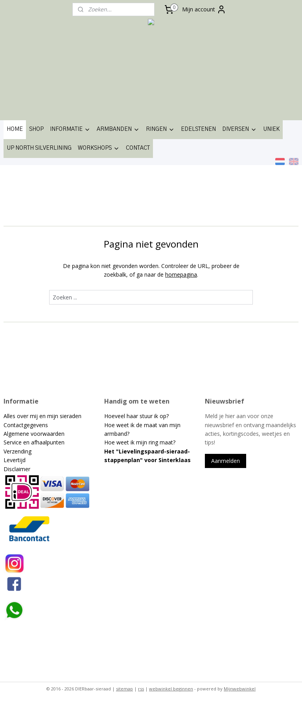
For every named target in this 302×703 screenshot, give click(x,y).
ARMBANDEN (118, 130)
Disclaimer (17, 469)
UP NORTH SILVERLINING (39, 148)
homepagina (181, 274)
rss (141, 689)
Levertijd (15, 460)
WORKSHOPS (99, 148)
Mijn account (204, 9)
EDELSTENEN (198, 129)
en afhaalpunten (43, 442)
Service (13, 442)
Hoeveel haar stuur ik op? (136, 416)
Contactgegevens (26, 425)
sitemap (124, 689)
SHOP (36, 129)
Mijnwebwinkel (240, 689)
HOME (15, 129)
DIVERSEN (239, 130)
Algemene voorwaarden (34, 433)
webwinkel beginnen (171, 689)
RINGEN (160, 130)
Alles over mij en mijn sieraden (42, 416)
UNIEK (271, 129)
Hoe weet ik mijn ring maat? (139, 442)
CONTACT (138, 148)
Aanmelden (225, 460)
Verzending (17, 451)
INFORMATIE (70, 130)
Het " (111, 451)
